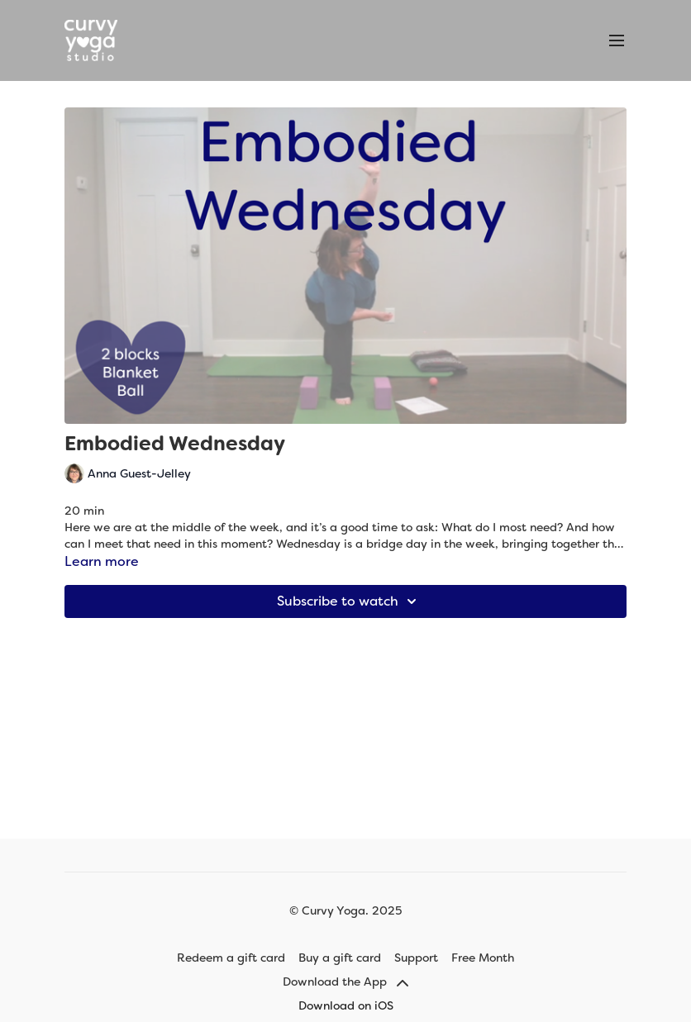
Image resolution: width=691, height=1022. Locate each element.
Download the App (345, 981)
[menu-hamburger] (617, 41)
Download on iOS (345, 1005)
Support (416, 957)
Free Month (482, 957)
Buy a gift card (339, 957)
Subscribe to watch (349, 601)
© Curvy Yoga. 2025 (345, 910)
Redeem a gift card (231, 957)
